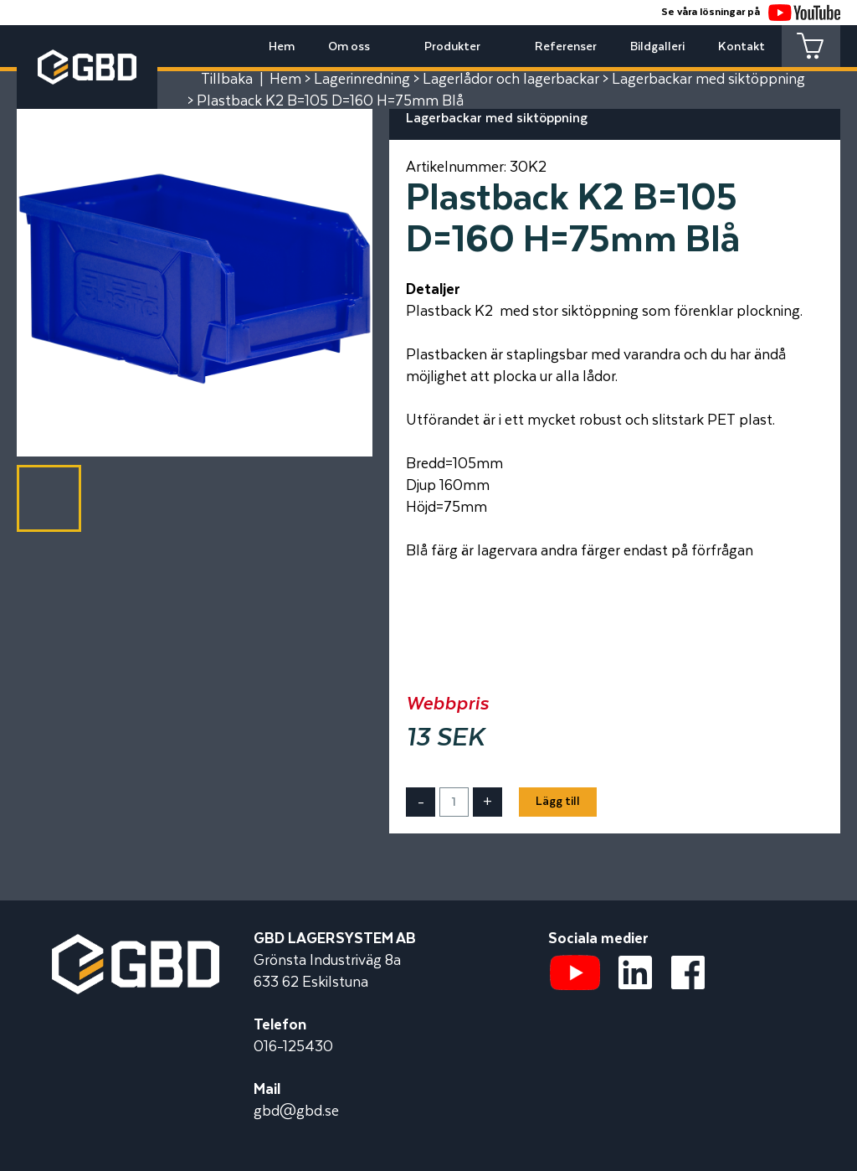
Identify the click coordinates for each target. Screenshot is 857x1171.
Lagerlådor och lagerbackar (511, 79)
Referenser (566, 47)
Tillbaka (227, 79)
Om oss (349, 47)
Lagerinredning (362, 79)
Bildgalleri (657, 47)
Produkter (452, 47)
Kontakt (741, 47)
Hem (282, 47)
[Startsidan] (135, 944)
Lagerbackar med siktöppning (708, 79)
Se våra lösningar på (750, 12)
